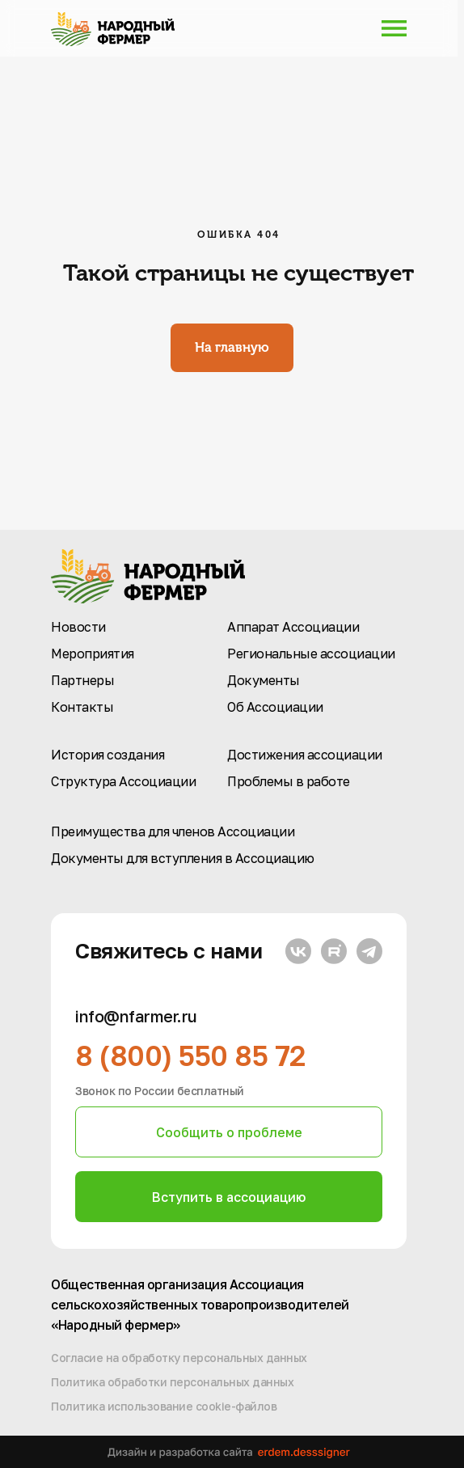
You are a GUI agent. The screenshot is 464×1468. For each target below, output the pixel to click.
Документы (263, 680)
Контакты (82, 707)
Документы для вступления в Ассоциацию (182, 858)
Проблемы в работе (288, 781)
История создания (107, 755)
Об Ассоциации (275, 707)
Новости (78, 627)
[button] (228, 1131)
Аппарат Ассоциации (293, 627)
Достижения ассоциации (304, 755)
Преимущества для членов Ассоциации (172, 831)
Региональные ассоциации (311, 653)
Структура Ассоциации (123, 781)
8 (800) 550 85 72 (190, 1055)
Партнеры (82, 680)
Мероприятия (92, 653)
